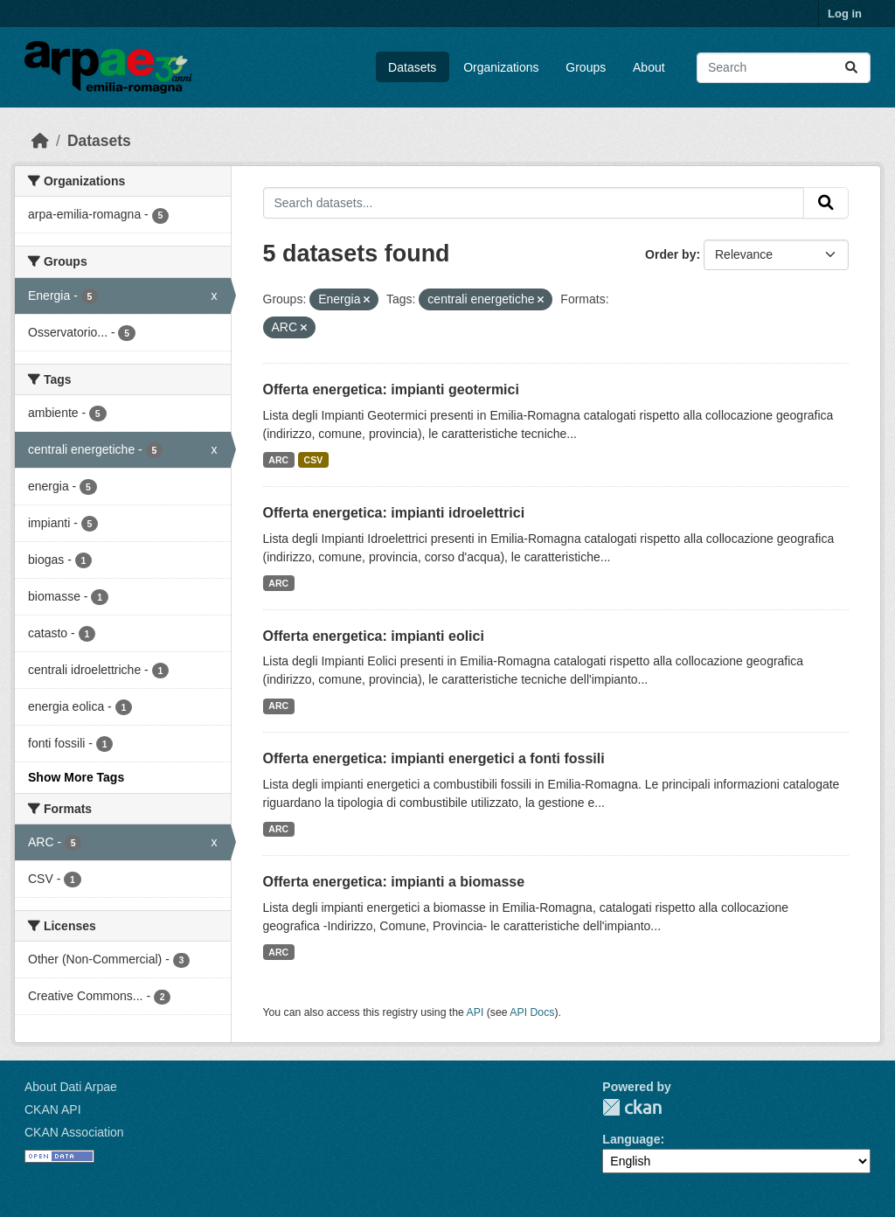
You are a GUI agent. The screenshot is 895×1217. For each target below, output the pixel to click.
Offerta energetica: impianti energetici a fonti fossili (434, 758)
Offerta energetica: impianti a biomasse (394, 881)
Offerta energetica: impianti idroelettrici (394, 512)
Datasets (412, 67)
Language (631, 1139)
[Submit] (851, 67)
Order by (670, 254)
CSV (313, 460)
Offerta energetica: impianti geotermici (391, 389)
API (475, 1012)
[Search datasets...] (784, 67)
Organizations (500, 67)
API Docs (532, 1012)
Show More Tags (76, 777)
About (649, 67)
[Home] (40, 141)
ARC (278, 460)
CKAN (632, 1107)
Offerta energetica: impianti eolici (373, 636)
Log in (845, 13)
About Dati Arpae (70, 1087)
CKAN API (52, 1109)
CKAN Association (74, 1132)
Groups (585, 67)
